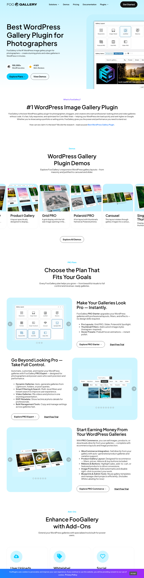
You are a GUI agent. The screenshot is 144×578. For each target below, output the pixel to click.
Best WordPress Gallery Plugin (101, 124)
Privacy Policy (71, 575)
